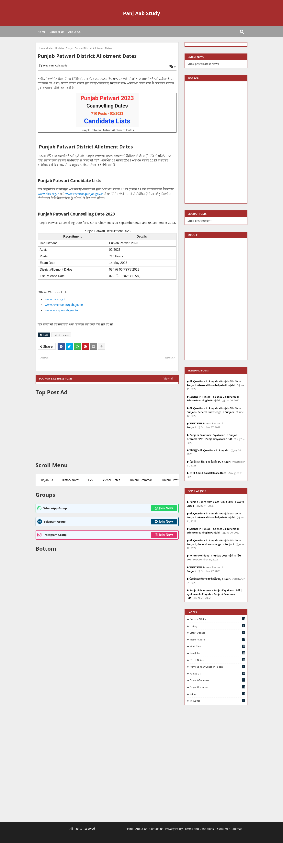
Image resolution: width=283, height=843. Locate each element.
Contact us (156, 829)
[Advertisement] (107, 428)
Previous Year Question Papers (217, 666)
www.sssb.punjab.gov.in (61, 310)
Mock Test (217, 646)
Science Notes (111, 480)
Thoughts (217, 700)
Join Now (164, 508)
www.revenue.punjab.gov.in (84, 194)
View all (169, 378)
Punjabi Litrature (172, 480)
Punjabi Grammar (140, 480)
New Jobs (217, 653)
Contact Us (57, 32)
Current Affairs (217, 619)
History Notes (71, 480)
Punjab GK (46, 480)
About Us (74, 32)
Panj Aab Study (141, 13)
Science (217, 694)
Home (42, 32)
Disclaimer (223, 829)
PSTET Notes (217, 660)
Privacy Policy (174, 829)
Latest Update (55, 48)
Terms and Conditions (199, 829)
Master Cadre (217, 639)
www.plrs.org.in (48, 194)
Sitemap (237, 829)
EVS (90, 480)
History (217, 626)
